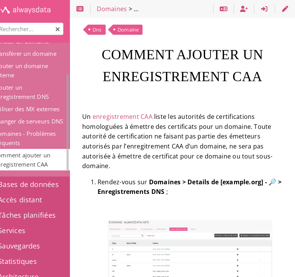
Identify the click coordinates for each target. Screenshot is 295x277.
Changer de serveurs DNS (46, 121)
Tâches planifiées (40, 215)
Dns (115, 29)
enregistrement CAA (141, 116)
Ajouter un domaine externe (39, 70)
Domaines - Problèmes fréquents (43, 138)
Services (25, 230)
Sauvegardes (32, 245)
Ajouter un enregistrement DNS (39, 91)
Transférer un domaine (43, 53)
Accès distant (33, 199)
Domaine (146, 29)
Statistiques (30, 261)
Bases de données (41, 184)
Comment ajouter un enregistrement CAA (40, 159)
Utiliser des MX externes (45, 109)
